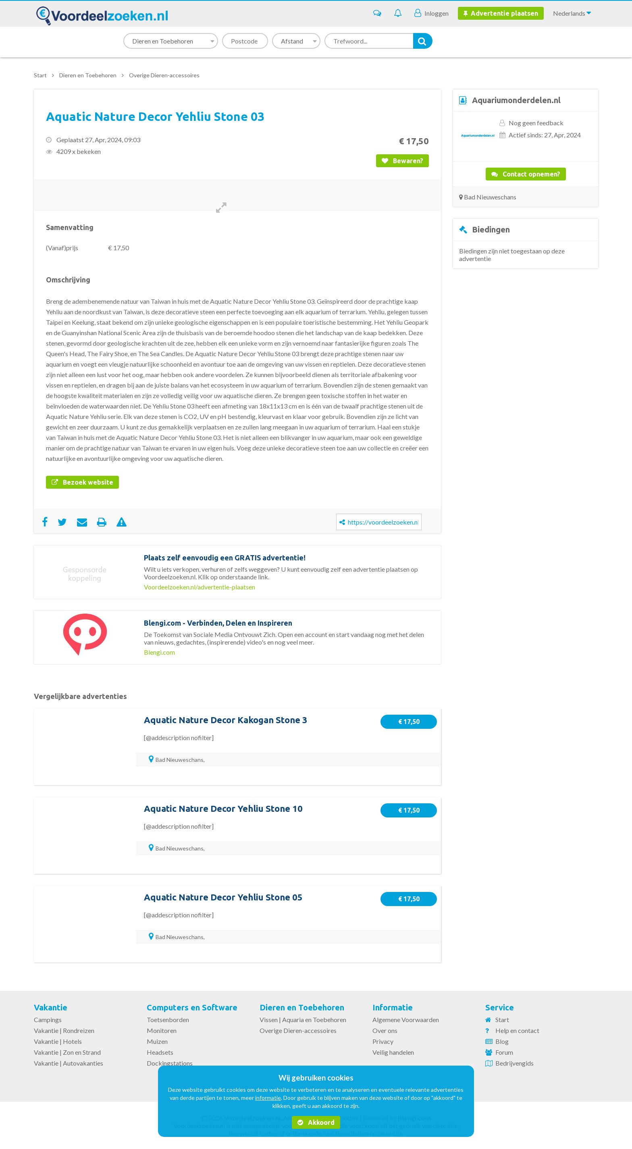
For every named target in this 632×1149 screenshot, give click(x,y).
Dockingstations (170, 1063)
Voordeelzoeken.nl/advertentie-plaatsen (199, 587)
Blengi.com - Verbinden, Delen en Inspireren (218, 623)
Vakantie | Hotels (58, 1041)
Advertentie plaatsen (501, 13)
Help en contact (517, 1030)
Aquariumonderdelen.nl (516, 100)
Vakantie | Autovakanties (68, 1063)
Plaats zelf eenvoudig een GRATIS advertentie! (225, 558)
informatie (268, 1097)
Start (40, 75)
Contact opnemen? (525, 174)
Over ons (384, 1030)
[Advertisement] (525, 340)
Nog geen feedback (536, 123)
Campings (48, 1019)
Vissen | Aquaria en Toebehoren (303, 1019)
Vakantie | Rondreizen (64, 1030)
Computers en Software (192, 1007)
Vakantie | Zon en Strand (67, 1052)
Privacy (382, 1041)
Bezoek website (82, 482)
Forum (504, 1052)
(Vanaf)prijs (62, 247)
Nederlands (572, 13)
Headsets (160, 1052)
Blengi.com (159, 652)
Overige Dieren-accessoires (164, 75)
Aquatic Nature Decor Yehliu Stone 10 (223, 808)
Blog (502, 1041)
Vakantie (50, 1007)
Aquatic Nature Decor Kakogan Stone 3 (226, 720)
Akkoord (316, 1122)
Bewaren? (402, 160)
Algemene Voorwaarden (405, 1019)
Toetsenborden (168, 1019)
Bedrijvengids (514, 1063)
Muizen (157, 1041)
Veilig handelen (393, 1052)
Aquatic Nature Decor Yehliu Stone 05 (223, 897)
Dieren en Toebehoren (87, 75)
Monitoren (162, 1030)
